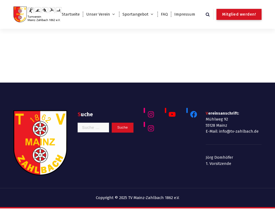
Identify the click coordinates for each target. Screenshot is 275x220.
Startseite (71, 14)
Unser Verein (98, 14)
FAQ (164, 14)
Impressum (184, 14)
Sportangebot (135, 14)
